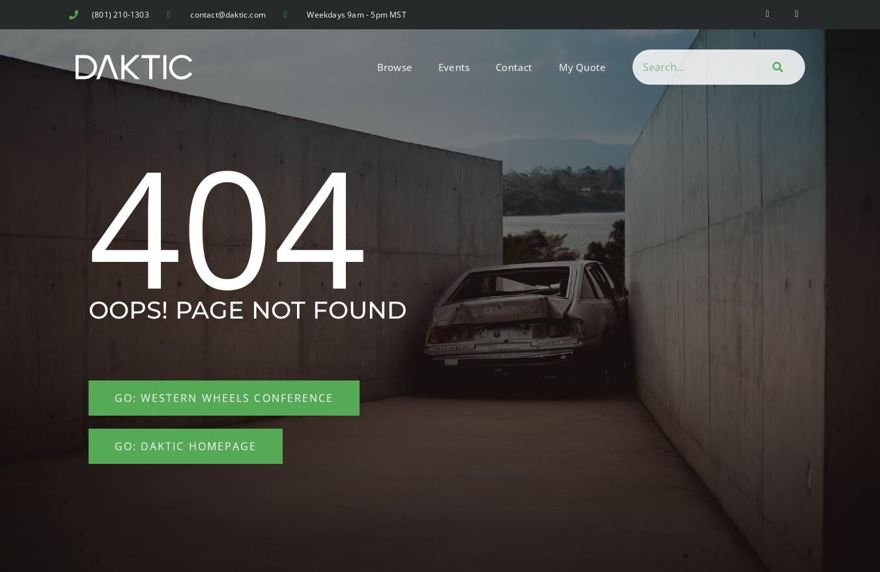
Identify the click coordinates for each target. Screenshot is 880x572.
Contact (514, 67)
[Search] (775, 67)
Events (454, 67)
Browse (394, 67)
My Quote (582, 67)
